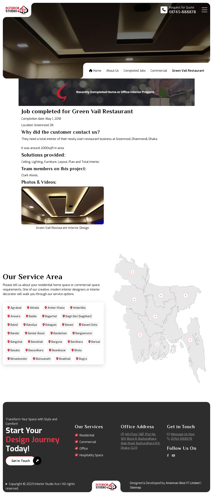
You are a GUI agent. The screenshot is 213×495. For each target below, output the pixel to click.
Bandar (14, 333)
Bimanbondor (18, 359)
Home (95, 71)
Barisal (95, 342)
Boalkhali (64, 359)
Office (84, 449)
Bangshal (16, 342)
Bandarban (60, 333)
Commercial (159, 71)
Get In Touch (21, 461)
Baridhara (77, 342)
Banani (69, 325)
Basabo (15, 350)
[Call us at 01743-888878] (178, 9)
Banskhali (37, 342)
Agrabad (15, 308)
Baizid (14, 325)
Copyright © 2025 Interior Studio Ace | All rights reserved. (40, 486)
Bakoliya (31, 325)
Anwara (15, 316)
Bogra (83, 359)
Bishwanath (43, 359)
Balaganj (50, 325)
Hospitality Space (91, 455)
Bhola (78, 350)
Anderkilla (79, 308)
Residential (87, 435)
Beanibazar (59, 350)
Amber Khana (56, 308)
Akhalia (34, 308)
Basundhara (35, 350)
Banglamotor (83, 333)
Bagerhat (51, 316)
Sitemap (135, 487)
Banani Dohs (90, 325)
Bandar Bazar (36, 333)
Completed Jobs (135, 71)
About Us (112, 71)
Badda (33, 316)
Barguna (56, 342)
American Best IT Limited (182, 483)
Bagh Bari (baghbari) (79, 316)
